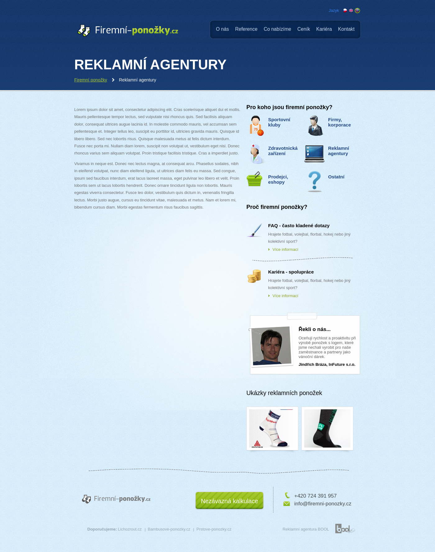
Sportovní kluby (279, 122)
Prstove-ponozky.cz (213, 529)
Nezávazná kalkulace (229, 501)
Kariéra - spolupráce (291, 271)
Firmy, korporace (339, 122)
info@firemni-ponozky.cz (322, 504)
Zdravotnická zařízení (283, 150)
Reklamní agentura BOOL (305, 529)
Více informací (285, 249)
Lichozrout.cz (130, 529)
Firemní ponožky (90, 79)
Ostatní (336, 176)
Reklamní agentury (338, 150)
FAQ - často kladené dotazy (299, 225)
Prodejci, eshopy (278, 179)
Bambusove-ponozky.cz (169, 529)
